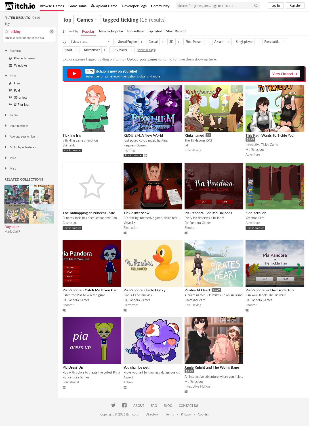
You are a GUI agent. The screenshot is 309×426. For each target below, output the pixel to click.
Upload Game (104, 6)
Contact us (188, 405)
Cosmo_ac (70, 223)
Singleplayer (244, 42)
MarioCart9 (12, 231)
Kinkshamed (194, 135)
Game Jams (77, 6)
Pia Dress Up (73, 367)
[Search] (256, 5)
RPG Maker (119, 50)
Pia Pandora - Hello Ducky (144, 290)
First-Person (193, 42)
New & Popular (111, 31)
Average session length (21, 136)
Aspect (128, 377)
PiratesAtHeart (195, 300)
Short (68, 50)
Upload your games (142, 59)
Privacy (186, 414)
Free (14, 83)
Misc (10, 168)
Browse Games (52, 6)
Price (10, 75)
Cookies (203, 414)
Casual (153, 42)
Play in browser (22, 58)
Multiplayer (92, 50)
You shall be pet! (137, 367)
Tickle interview (136, 213)
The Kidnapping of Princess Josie (89, 213)
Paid (14, 90)
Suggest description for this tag (24, 38)
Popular (88, 31)
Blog (168, 405)
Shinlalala (69, 145)
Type (10, 158)
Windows (18, 65)
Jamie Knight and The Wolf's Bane (212, 367)
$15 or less (19, 104)
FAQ (154, 405)
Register (295, 5)
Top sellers (135, 31)
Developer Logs (134, 6)
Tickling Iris (72, 135)
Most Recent (176, 31)
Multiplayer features (20, 147)
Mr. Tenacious (255, 149)
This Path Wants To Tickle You (270, 135)
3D (171, 42)
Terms (170, 414)
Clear (35, 17)
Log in (275, 5)
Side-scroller (256, 213)
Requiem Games (135, 145)
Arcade (219, 42)
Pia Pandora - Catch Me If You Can (90, 290)
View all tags (146, 50)
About (138, 405)
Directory (152, 414)
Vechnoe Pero (255, 218)
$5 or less (18, 97)
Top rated (154, 31)
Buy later (11, 226)
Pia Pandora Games (198, 223)
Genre (11, 115)
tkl (186, 145)
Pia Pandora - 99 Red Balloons (208, 213)
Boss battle (271, 42)
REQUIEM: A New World (143, 135)
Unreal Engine (127, 42)
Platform (12, 50)
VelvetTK (129, 223)
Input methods (16, 125)
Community (160, 6)
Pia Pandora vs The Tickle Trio (270, 290)
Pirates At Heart (197, 290)
